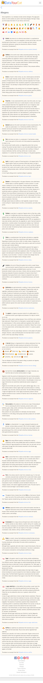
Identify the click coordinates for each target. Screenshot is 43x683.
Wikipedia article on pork (24, 490)
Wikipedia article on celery (25, 260)
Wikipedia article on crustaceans (26, 533)
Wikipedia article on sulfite (25, 652)
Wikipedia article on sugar (24, 581)
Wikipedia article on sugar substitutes (27, 622)
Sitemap (22, 666)
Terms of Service (21, 668)
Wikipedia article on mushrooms (26, 308)
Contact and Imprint (21, 672)
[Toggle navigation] (40, 2)
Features (21, 664)
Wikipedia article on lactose (25, 435)
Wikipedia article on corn (24, 156)
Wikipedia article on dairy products (27, 419)
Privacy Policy (21, 670)
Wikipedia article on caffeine (25, 71)
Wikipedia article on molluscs (25, 516)
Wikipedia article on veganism (25, 399)
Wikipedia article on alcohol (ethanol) (27, 49)
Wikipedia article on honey (24, 553)
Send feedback (21, 661)
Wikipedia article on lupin (24, 176)
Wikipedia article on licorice (25, 282)
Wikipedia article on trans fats (26, 119)
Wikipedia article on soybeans (25, 232)
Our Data (21, 662)
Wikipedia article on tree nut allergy (27, 365)
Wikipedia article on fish (24, 502)
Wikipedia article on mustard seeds (27, 134)
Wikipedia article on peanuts (25, 338)
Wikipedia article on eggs (24, 451)
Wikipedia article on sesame (25, 208)
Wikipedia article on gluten (25, 95)
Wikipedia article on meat (24, 470)
